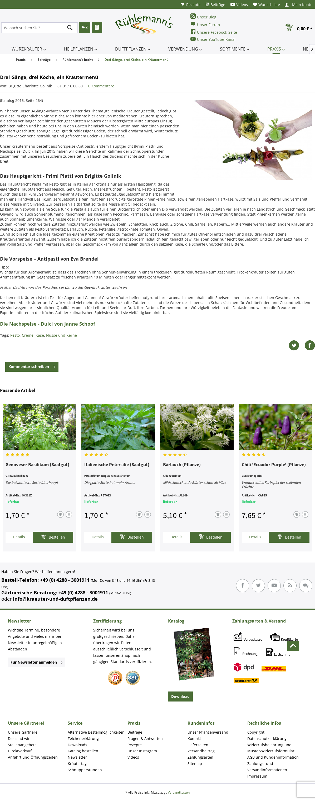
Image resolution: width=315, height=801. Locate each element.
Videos (239, 4)
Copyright (255, 732)
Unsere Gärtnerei (23, 732)
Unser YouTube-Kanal (212, 39)
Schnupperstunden (85, 769)
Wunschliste (266, 4)
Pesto (15, 335)
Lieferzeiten (198, 744)
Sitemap (195, 763)
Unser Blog (203, 16)
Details (19, 536)
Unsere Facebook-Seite (213, 32)
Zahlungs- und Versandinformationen (267, 766)
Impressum (257, 776)
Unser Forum (205, 24)
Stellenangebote (22, 744)
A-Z (85, 26)
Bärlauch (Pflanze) (182, 464)
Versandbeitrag (201, 750)
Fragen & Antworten (145, 738)
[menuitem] (190, 4)
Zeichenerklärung (83, 738)
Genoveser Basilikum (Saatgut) (37, 464)
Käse (40, 335)
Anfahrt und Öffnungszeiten (33, 757)
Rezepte (190, 4)
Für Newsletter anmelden (36, 662)
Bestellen (53, 537)
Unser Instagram (142, 750)
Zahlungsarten (200, 757)
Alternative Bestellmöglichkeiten (96, 732)
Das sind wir (19, 738)
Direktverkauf (20, 750)
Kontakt (194, 738)
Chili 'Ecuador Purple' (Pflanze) (274, 464)
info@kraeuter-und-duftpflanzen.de (55, 599)
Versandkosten (179, 792)
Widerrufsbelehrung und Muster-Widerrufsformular (270, 748)
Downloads (77, 744)
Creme (27, 335)
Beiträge (215, 4)
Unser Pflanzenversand (208, 732)
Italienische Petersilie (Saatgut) (116, 464)
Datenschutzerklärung (267, 738)
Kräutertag (77, 763)
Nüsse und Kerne (61, 335)
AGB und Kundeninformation (273, 757)
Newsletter (77, 757)
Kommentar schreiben (31, 365)
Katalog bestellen (83, 750)
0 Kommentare (101, 85)
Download (180, 696)
